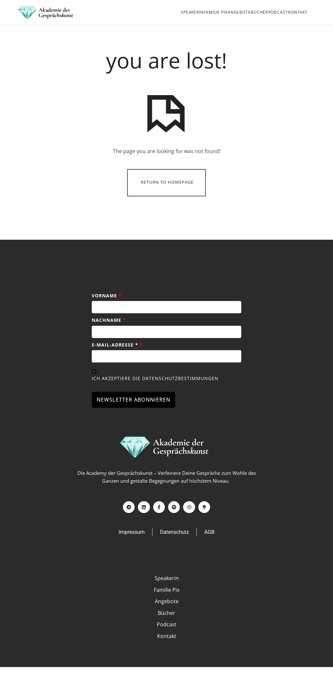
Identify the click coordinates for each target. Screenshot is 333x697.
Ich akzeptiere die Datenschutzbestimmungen (155, 387)
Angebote (239, 12)
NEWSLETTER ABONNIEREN (133, 408)
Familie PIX (215, 12)
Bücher (259, 12)
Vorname (107, 304)
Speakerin (192, 12)
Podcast (278, 12)
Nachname (109, 329)
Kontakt (298, 12)
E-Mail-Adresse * (117, 353)
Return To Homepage (167, 191)
